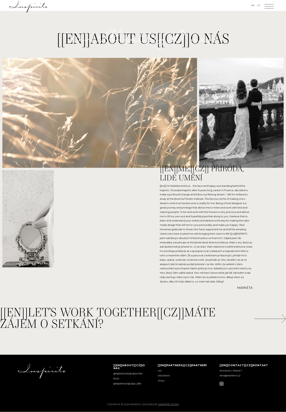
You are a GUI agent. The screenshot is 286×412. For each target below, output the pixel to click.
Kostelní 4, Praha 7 (231, 370)
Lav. (160, 370)
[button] (269, 6)
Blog (116, 378)
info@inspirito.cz (230, 375)
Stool (161, 381)
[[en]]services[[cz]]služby (127, 383)
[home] (28, 6)
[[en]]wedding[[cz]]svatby (128, 373)
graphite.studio (168, 404)
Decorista (164, 375)
